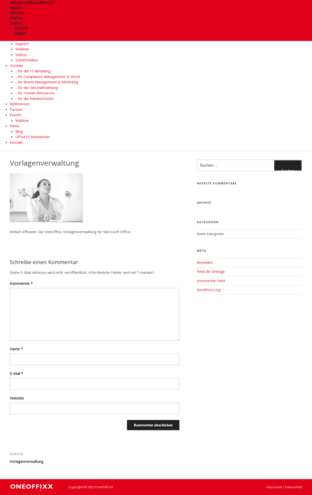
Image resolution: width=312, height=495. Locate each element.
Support (16, 7)
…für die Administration (34, 98)
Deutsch (18, 23)
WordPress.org (208, 289)
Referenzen (19, 103)
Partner (16, 109)
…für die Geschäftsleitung (36, 87)
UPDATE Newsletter (32, 136)
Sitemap (16, 18)
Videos (21, 54)
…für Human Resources (35, 92)
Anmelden (205, 262)
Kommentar (21, 283)
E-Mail (16, 373)
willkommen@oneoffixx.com (32, 2)
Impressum (274, 487)
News (15, 125)
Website (17, 398)
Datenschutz (293, 487)
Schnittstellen (26, 59)
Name (16, 348)
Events (15, 114)
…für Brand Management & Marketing (46, 81)
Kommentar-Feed (211, 280)
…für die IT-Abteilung (32, 70)
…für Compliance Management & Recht (47, 76)
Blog (19, 131)
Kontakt (16, 142)
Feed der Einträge (211, 271)
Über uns (17, 12)
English (20, 33)
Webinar (22, 49)
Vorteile (16, 65)
